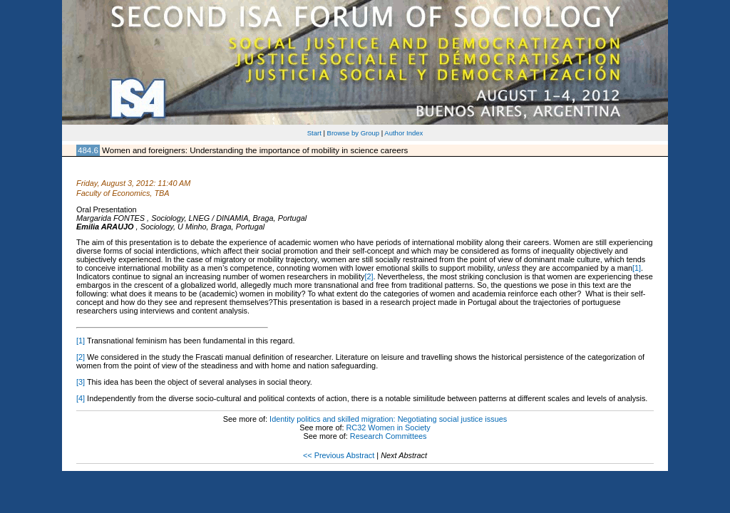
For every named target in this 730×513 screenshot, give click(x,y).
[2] (368, 276)
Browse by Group (353, 133)
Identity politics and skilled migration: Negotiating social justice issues (388, 419)
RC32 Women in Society (388, 427)
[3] (80, 382)
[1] (636, 268)
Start (314, 133)
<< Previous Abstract (338, 455)
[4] (80, 398)
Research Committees (388, 436)
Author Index (403, 133)
